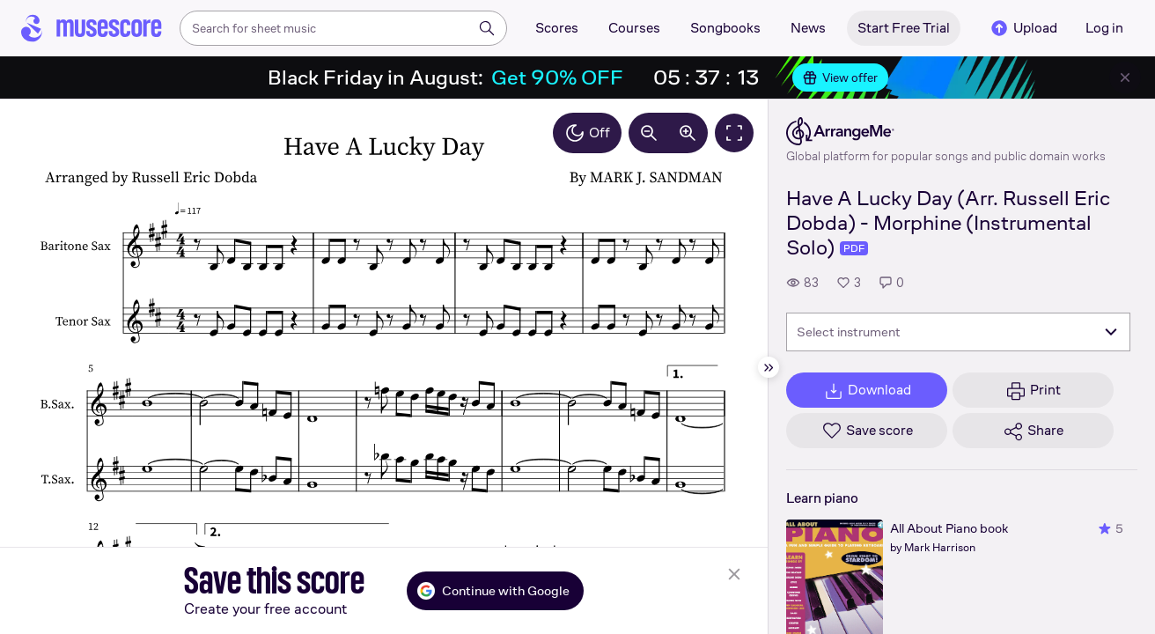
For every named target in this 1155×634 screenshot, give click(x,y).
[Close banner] (1125, 77)
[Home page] (91, 28)
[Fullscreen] (734, 133)
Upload (1023, 28)
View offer (840, 77)
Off (587, 133)
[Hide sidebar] (768, 367)
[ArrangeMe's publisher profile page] (946, 131)
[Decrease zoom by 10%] (648, 133)
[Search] (486, 28)
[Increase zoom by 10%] (687, 133)
